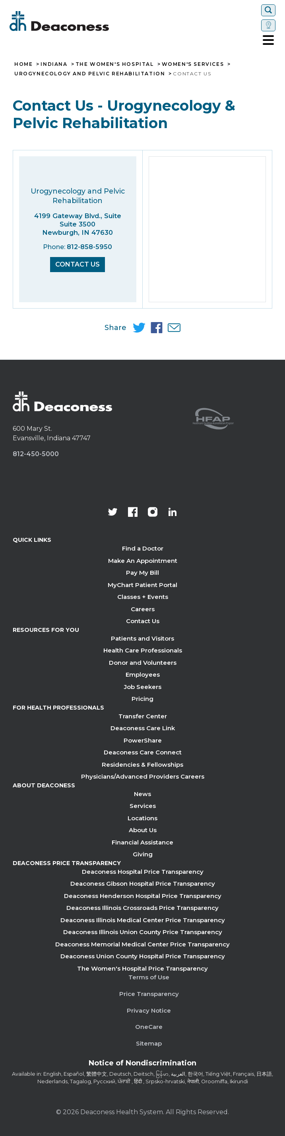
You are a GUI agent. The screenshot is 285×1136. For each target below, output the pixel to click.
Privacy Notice (149, 1010)
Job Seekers (142, 687)
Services (143, 806)
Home (23, 64)
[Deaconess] (83, 21)
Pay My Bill (142, 572)
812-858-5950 (89, 247)
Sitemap (149, 1043)
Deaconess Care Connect (143, 752)
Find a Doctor (142, 548)
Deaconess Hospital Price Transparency (143, 871)
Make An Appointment (142, 560)
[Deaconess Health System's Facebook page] (133, 513)
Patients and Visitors (142, 638)
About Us (143, 830)
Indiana (54, 64)
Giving (143, 854)
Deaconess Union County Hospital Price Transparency (142, 956)
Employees (143, 674)
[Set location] (268, 25)
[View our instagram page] (152, 513)
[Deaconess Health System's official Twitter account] (113, 513)
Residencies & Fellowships (142, 764)
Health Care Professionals (142, 650)
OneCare (149, 1026)
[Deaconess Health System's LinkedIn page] (172, 513)
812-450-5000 (36, 454)
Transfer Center (142, 716)
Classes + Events (142, 597)
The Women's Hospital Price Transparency (142, 968)
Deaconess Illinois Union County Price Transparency (142, 932)
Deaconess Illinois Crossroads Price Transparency (142, 907)
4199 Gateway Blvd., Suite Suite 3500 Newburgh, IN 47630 (77, 224)
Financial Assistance (142, 842)
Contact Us (77, 264)
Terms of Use (148, 977)
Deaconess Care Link (143, 728)
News (142, 794)
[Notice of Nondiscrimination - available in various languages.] (142, 1064)
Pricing (142, 698)
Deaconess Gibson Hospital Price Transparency (142, 883)
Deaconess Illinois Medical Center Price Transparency (142, 920)
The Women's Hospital (115, 64)
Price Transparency (149, 994)
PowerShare (143, 740)
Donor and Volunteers (142, 662)
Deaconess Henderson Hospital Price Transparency (142, 896)
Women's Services (193, 64)
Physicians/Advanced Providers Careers (142, 776)
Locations (142, 818)
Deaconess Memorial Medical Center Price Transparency (142, 944)
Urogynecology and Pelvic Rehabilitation (89, 73)
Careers (143, 609)
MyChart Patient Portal (142, 585)
